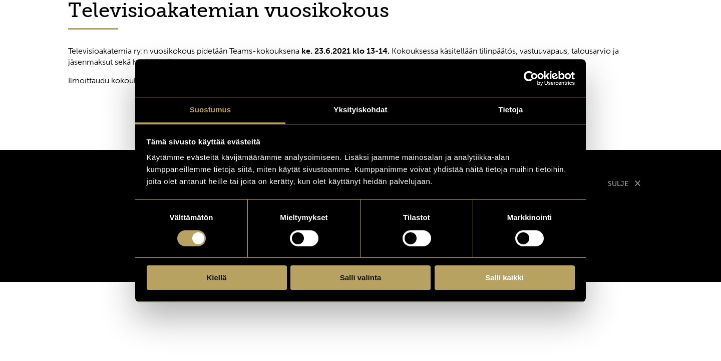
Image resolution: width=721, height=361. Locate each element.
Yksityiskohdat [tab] (360, 109)
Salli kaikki (504, 277)
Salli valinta (361, 277)
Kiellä (216, 277)
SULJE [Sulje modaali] (624, 182)
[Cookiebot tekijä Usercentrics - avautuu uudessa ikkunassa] (531, 78)
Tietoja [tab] (511, 109)
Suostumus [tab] (210, 109)
